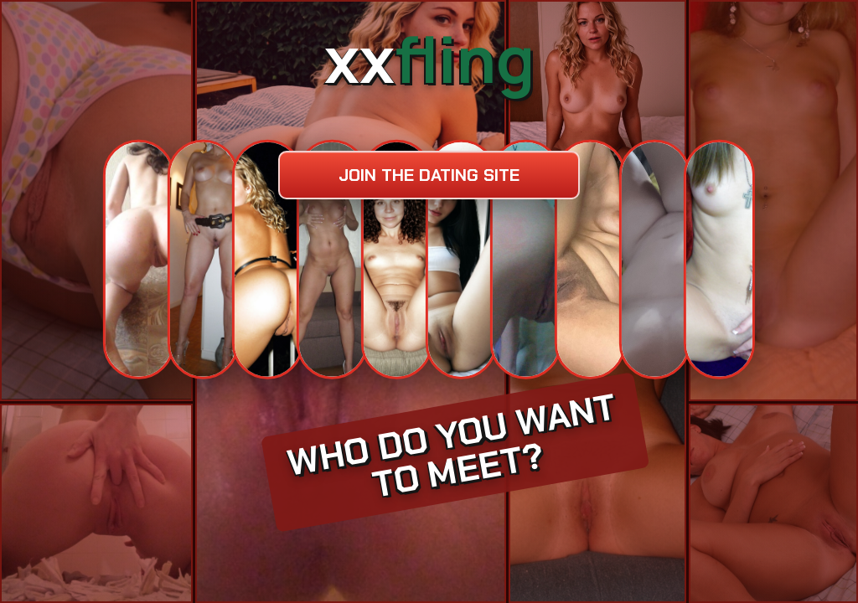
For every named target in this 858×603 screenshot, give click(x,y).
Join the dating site (429, 175)
